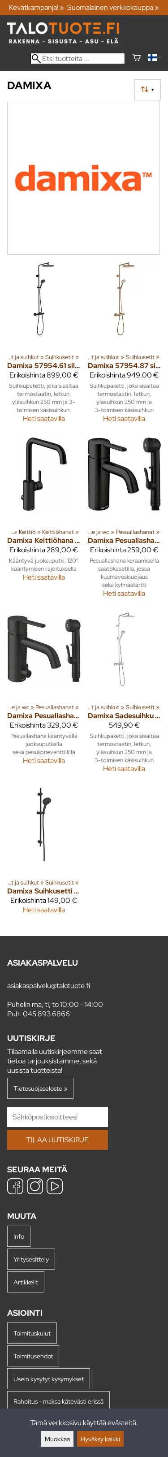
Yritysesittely (31, 1259)
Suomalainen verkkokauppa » (113, 7)
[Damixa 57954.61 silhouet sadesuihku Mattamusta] (44, 346)
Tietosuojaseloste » (40, 1088)
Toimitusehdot (33, 1356)
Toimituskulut (32, 1333)
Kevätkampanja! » (36, 7)
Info (18, 1236)
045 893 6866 (46, 1014)
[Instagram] (35, 1187)
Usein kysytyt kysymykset (48, 1379)
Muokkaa (57, 1439)
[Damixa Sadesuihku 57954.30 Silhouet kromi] (124, 696)
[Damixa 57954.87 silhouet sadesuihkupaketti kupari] (124, 346)
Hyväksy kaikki (100, 1439)
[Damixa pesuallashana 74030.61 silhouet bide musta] (124, 522)
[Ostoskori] (136, 58)
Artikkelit (25, 1282)
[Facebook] (15, 1187)
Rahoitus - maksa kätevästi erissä (58, 1401)
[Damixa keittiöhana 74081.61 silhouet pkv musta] (44, 522)
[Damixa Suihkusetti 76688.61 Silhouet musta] (44, 855)
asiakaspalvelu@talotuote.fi (48, 985)
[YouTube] (55, 1187)
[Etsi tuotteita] (77, 58)
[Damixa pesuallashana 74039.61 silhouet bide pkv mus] (44, 696)
